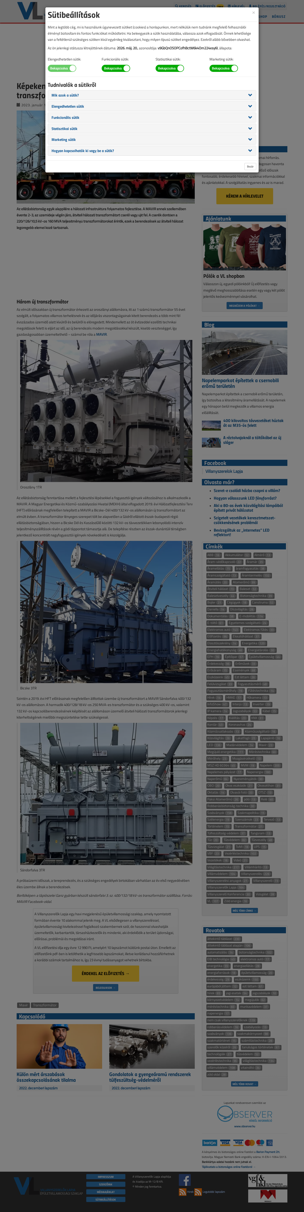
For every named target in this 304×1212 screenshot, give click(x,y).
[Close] (253, 12)
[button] (65, 95)
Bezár (250, 166)
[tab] (152, 95)
